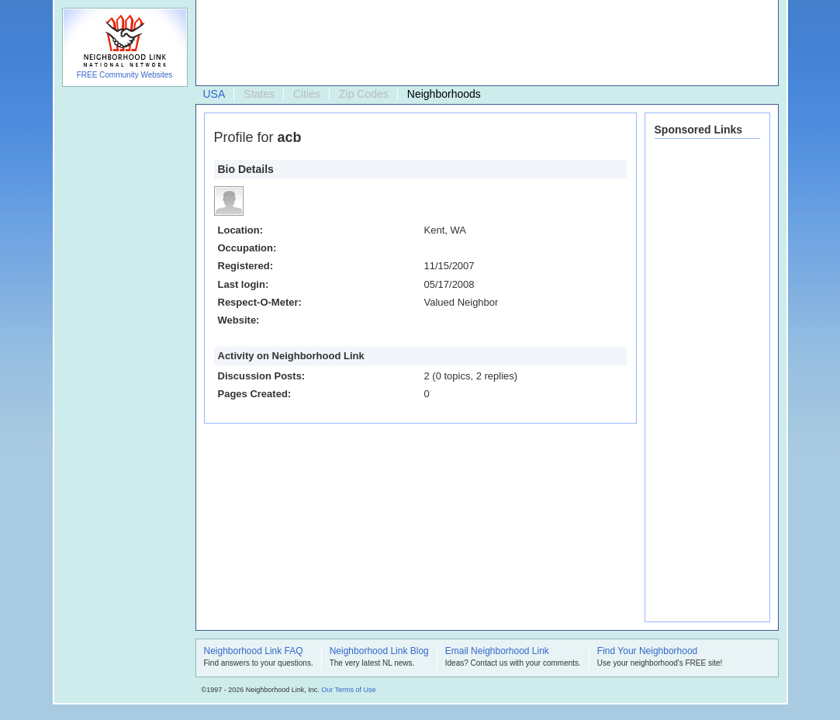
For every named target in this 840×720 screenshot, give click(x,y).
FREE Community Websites (125, 75)
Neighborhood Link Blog (379, 651)
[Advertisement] (483, 43)
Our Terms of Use (348, 690)
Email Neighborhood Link (497, 651)
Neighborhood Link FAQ (253, 651)
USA (214, 94)
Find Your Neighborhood (647, 651)
